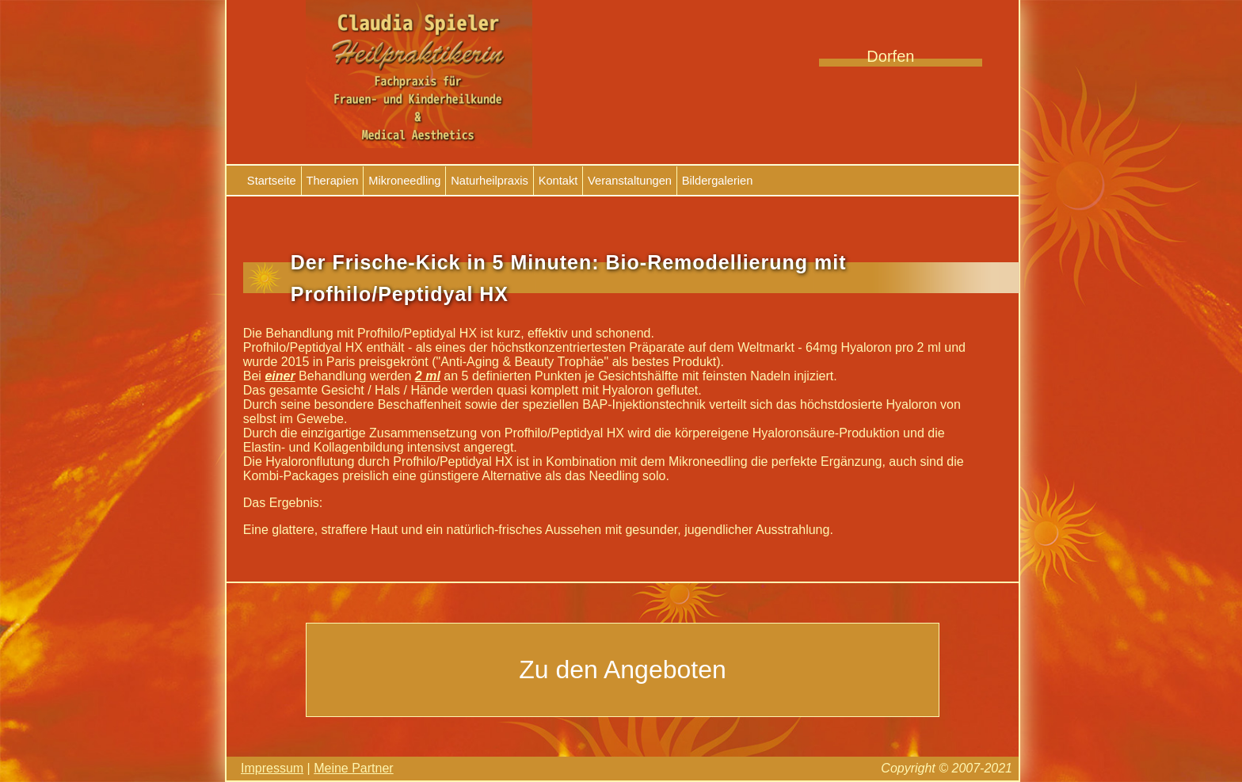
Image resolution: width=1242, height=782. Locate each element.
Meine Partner (354, 768)
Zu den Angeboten (622, 669)
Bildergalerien (717, 180)
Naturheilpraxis (489, 180)
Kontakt (558, 180)
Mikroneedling (404, 180)
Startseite (271, 180)
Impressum (272, 768)
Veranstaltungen (630, 180)
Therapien (333, 180)
